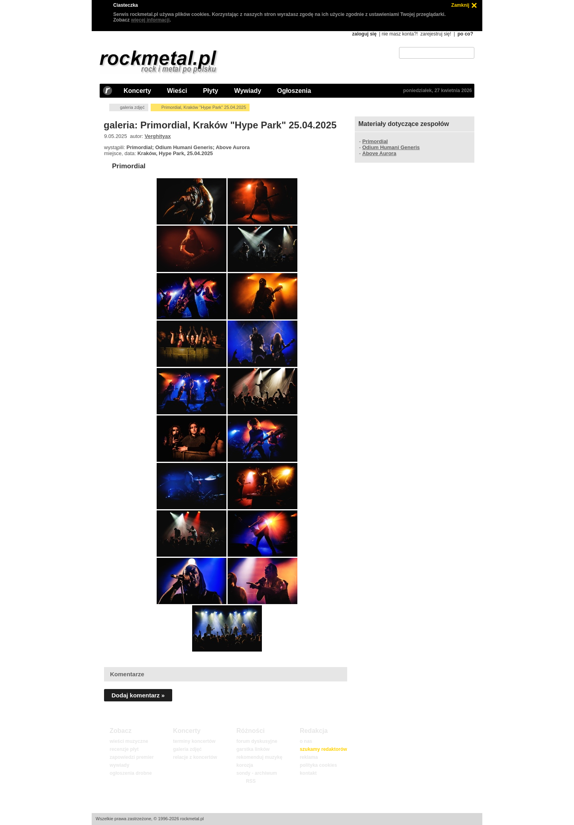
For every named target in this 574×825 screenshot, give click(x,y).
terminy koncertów (194, 741)
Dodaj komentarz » (138, 695)
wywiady (119, 765)
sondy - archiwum (256, 773)
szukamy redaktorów (323, 749)
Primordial (128, 166)
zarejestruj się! (435, 34)
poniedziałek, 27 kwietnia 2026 (437, 90)
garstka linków (252, 749)
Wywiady (247, 90)
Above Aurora (379, 153)
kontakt (308, 773)
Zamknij (460, 5)
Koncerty (137, 90)
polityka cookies (318, 765)
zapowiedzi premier (132, 757)
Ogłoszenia (294, 90)
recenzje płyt (124, 749)
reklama (309, 757)
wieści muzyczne (129, 741)
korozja (244, 765)
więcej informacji (150, 20)
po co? (465, 34)
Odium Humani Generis (391, 147)
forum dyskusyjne (256, 741)
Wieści (177, 90)
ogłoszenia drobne (131, 773)
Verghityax (158, 136)
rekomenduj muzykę (259, 757)
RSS (251, 781)
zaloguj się (364, 34)
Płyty (210, 90)
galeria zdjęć (132, 107)
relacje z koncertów (195, 757)
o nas (306, 741)
